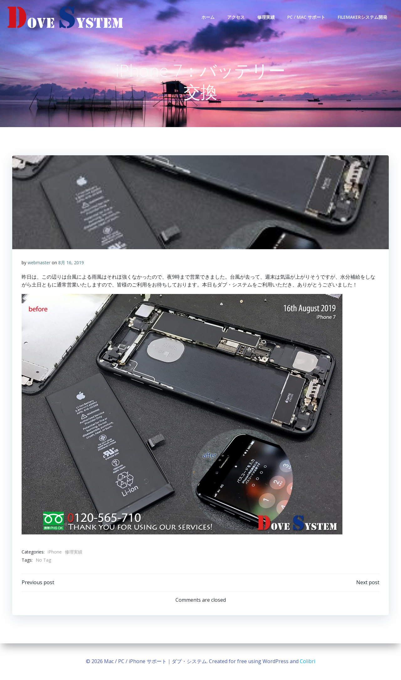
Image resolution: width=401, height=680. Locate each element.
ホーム (208, 17)
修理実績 (266, 17)
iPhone (55, 552)
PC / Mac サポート (306, 17)
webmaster (39, 262)
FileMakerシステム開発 (362, 17)
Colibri (307, 661)
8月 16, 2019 (71, 262)
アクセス (236, 17)
